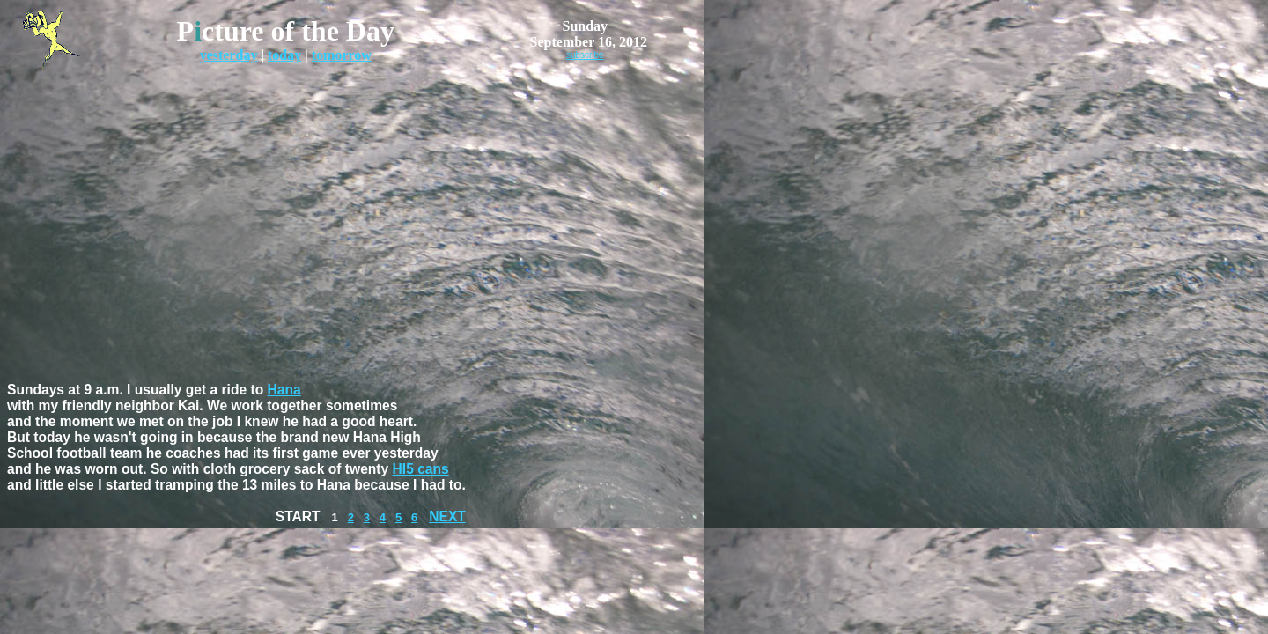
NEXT (447, 516)
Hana (284, 389)
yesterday (229, 55)
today (284, 55)
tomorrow (342, 55)
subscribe (585, 55)
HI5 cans (421, 468)
